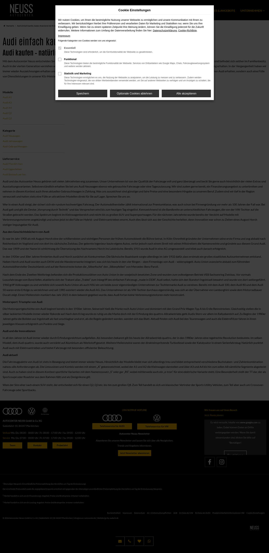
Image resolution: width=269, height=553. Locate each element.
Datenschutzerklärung (165, 30)
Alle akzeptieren (186, 93)
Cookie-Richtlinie (187, 30)
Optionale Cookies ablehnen (134, 93)
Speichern (82, 93)
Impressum (64, 35)
